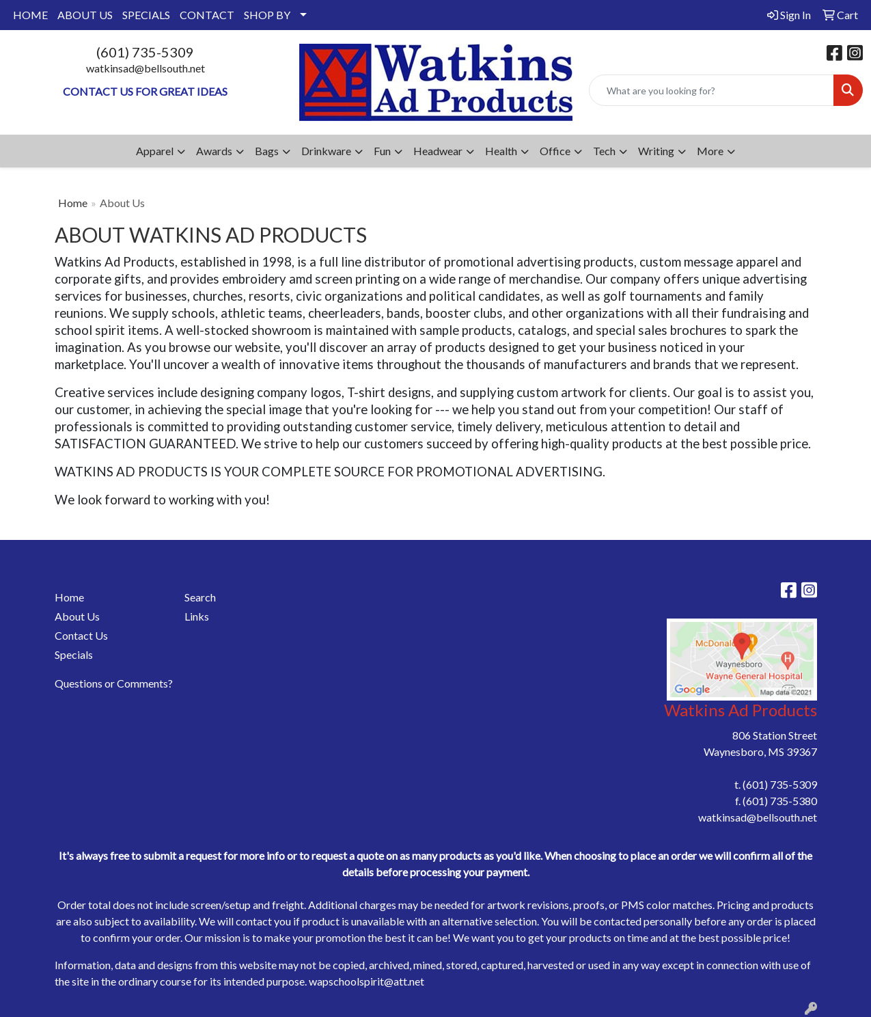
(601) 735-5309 (145, 52)
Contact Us (81, 635)
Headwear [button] (437, 150)
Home (72, 202)
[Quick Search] (711, 90)
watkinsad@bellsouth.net (145, 68)
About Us (77, 616)
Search (200, 597)
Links (196, 616)
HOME (30, 14)
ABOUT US (85, 14)
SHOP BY (267, 14)
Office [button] (555, 150)
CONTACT (207, 14)
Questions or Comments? (114, 683)
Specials (74, 654)
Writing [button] (656, 150)
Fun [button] (382, 150)
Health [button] (501, 150)
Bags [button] (267, 150)
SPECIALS (146, 14)
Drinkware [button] (326, 150)
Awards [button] (214, 150)
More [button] (710, 150)
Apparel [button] (155, 150)
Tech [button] (604, 150)
